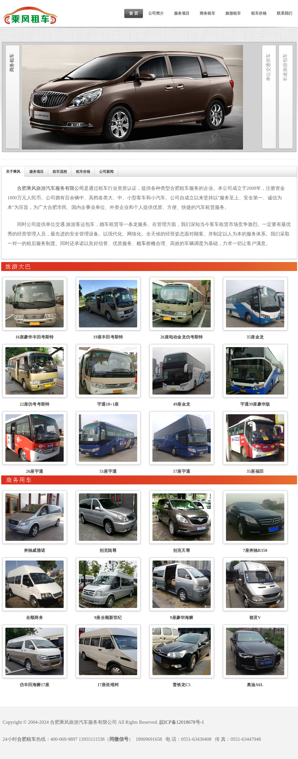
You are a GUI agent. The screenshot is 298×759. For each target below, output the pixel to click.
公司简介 (156, 13)
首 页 (133, 13)
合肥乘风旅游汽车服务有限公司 (50, 188)
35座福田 (255, 471)
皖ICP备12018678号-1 (181, 722)
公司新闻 (106, 172)
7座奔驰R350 (255, 550)
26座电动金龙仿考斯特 (181, 337)
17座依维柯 (108, 685)
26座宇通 (34, 471)
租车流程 (60, 172)
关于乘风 (13, 172)
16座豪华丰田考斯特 (35, 337)
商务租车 (207, 13)
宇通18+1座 (108, 404)
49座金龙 (181, 404)
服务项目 (182, 13)
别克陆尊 (108, 550)
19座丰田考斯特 (108, 337)
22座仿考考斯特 (35, 404)
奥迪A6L (255, 685)
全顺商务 (34, 617)
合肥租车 (26, 739)
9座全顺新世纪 (108, 617)
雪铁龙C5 (181, 685)
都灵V (255, 617)
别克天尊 (181, 550)
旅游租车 (233, 13)
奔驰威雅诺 (34, 550)
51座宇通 (108, 471)
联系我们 (284, 13)
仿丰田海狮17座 (35, 685)
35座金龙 (255, 337)
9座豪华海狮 (181, 617)
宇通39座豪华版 (255, 404)
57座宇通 (181, 471)
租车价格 (259, 13)
